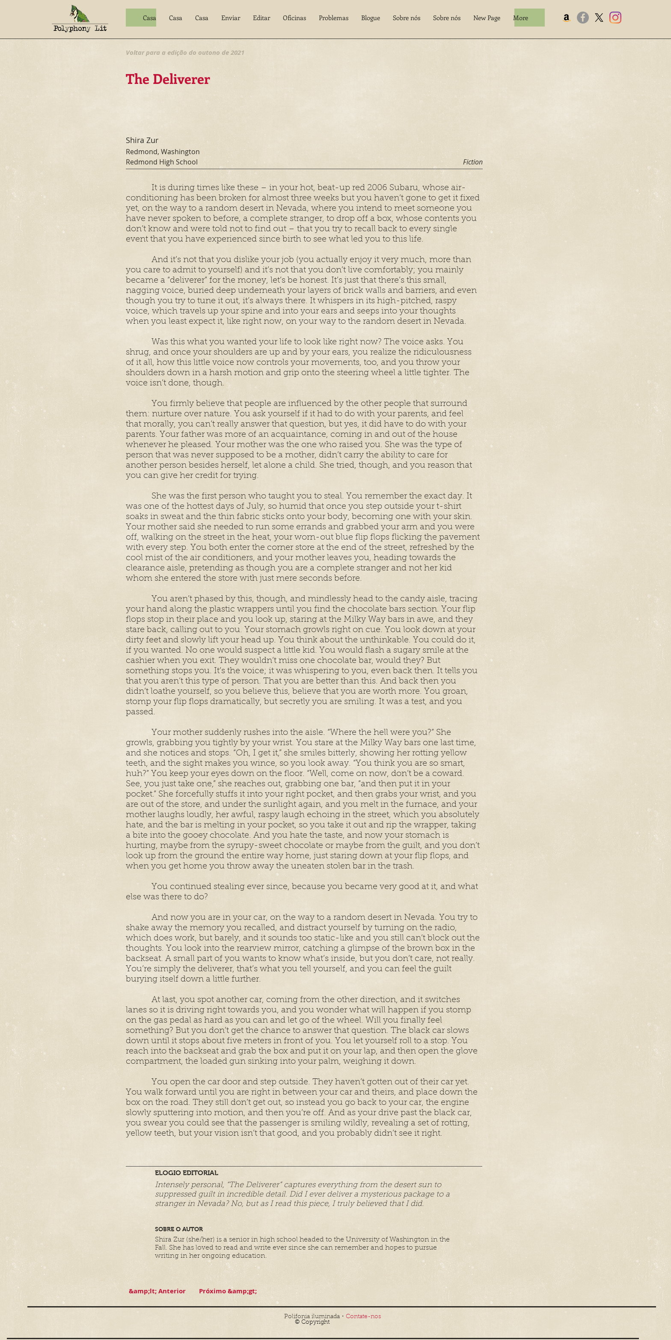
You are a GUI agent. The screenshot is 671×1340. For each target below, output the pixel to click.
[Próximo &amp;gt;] (227, 1291)
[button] (230, 18)
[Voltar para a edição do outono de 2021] (185, 52)
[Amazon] (567, 18)
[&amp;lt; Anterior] (157, 1291)
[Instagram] (615, 18)
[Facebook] (583, 18)
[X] (599, 18)
